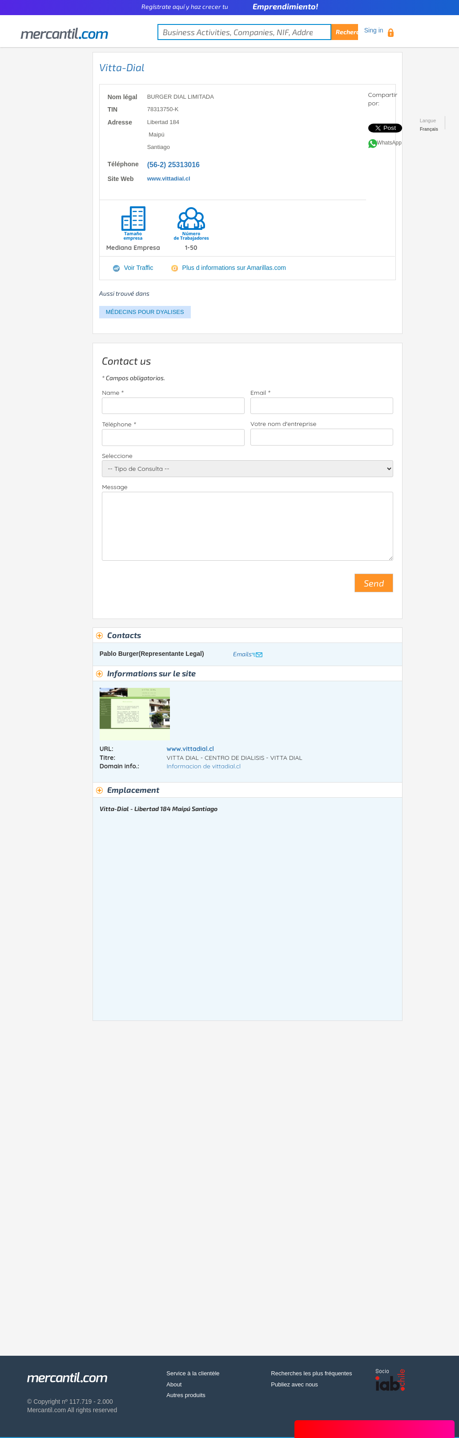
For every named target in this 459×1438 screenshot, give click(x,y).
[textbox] (257, 32)
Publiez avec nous (294, 1384)
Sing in (373, 30)
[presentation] (169, 586)
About (173, 1384)
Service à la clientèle (192, 1373)
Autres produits (185, 1395)
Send (374, 583)
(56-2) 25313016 (173, 165)
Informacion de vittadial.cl (204, 766)
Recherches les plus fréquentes (311, 1373)
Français (429, 129)
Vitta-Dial (122, 67)
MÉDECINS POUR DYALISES (145, 312)
